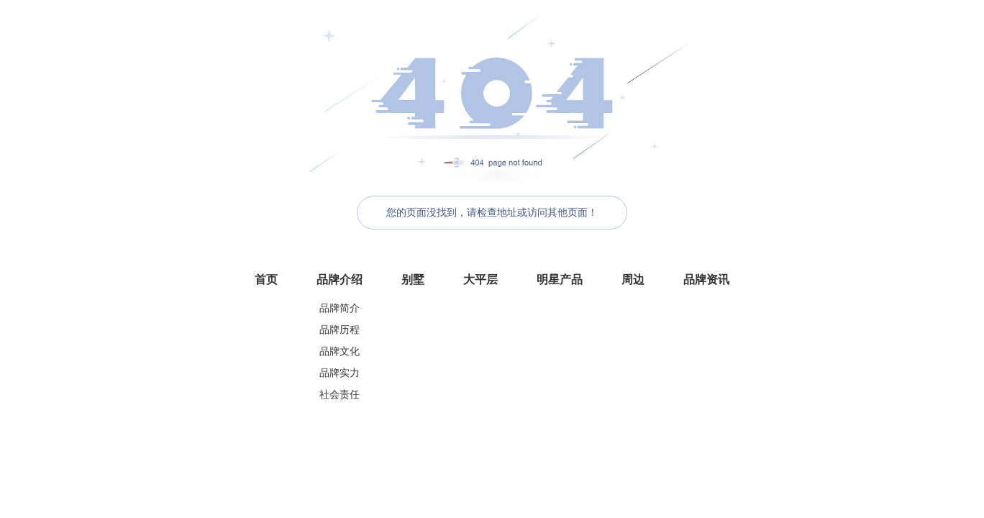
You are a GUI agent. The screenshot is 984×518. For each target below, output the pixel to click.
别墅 (412, 279)
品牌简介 (339, 308)
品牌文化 (339, 351)
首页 (266, 279)
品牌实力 (339, 373)
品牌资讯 (706, 279)
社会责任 (339, 394)
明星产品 (560, 279)
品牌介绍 (339, 279)
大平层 (480, 279)
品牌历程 (339, 329)
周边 (632, 279)
